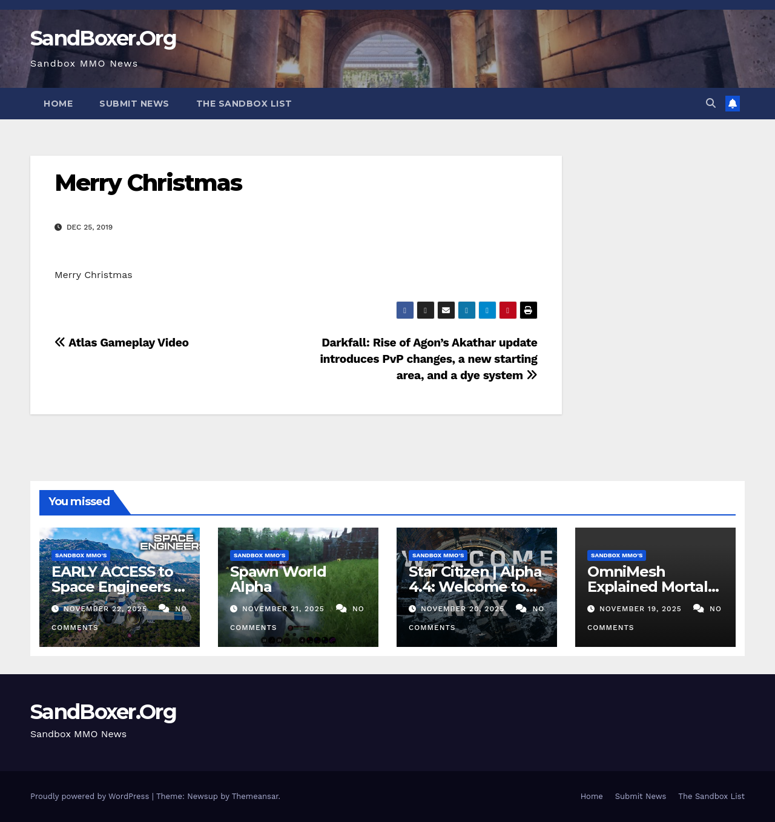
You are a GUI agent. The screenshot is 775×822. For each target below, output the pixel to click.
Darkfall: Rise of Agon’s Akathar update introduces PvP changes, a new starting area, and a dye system (428, 359)
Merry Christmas (148, 182)
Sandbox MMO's (81, 555)
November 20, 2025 (464, 609)
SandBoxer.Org (103, 38)
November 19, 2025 (642, 609)
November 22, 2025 (107, 609)
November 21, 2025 (285, 609)
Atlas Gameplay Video (121, 343)
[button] (711, 103)
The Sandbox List (244, 103)
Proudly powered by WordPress (91, 796)
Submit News (134, 103)
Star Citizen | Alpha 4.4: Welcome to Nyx (475, 587)
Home (58, 103)
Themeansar (255, 796)
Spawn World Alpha (278, 579)
